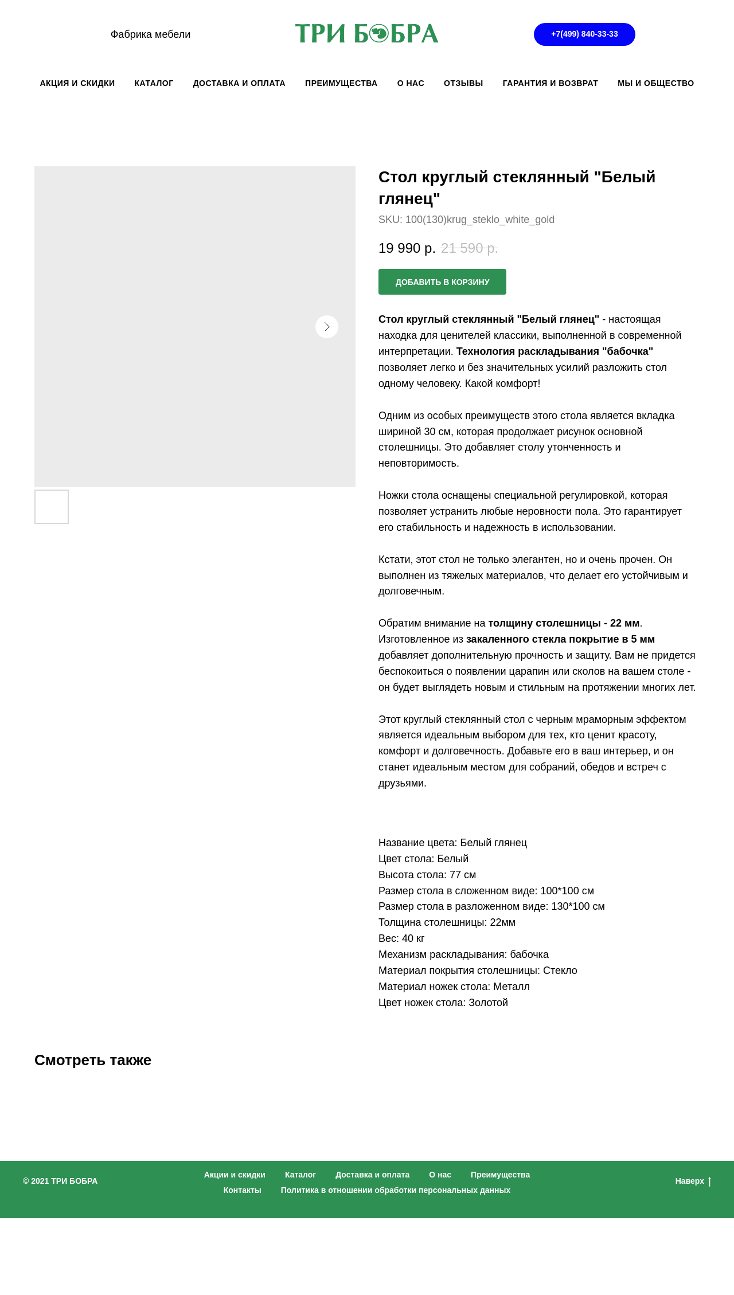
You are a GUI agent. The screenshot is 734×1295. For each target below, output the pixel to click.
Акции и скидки (235, 1174)
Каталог (300, 1174)
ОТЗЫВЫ (463, 83)
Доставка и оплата (372, 1174)
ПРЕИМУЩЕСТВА (341, 83)
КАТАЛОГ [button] (154, 83)
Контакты (242, 1190)
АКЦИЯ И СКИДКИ (77, 83)
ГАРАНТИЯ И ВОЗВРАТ (551, 83)
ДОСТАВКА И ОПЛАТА (239, 83)
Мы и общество (656, 83)
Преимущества (500, 1174)
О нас (440, 1174)
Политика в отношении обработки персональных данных (396, 1190)
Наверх (693, 1181)
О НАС (410, 83)
